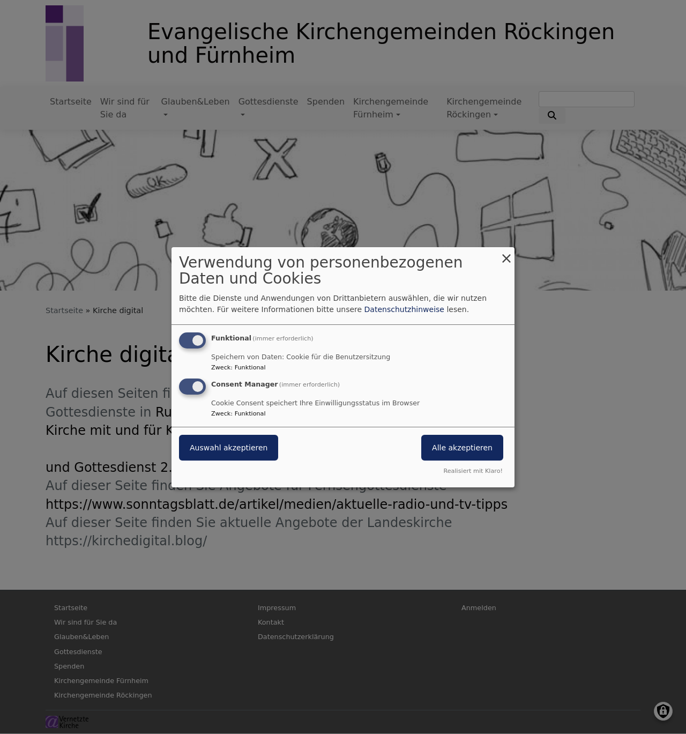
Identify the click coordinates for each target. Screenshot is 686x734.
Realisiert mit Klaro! (473, 471)
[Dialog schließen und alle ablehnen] (506, 253)
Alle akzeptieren (462, 447)
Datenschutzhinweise (404, 309)
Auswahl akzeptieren (228, 447)
